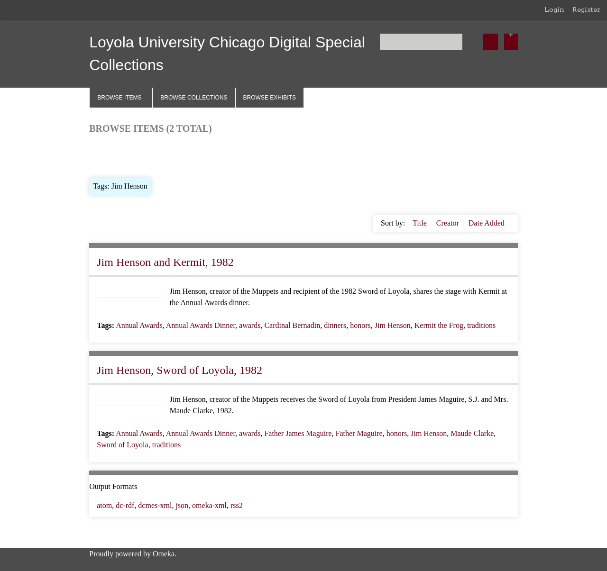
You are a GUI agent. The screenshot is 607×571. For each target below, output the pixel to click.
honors (360, 325)
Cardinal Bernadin (292, 325)
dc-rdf (125, 505)
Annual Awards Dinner (200, 325)
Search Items (204, 155)
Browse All (106, 155)
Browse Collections (193, 97)
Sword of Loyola (122, 445)
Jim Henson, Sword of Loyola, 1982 (179, 370)
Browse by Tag (154, 155)
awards (249, 325)
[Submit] (490, 42)
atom (104, 505)
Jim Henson (393, 325)
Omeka (164, 554)
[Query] (421, 42)
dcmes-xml (155, 505)
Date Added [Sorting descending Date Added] (487, 223)
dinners (335, 325)
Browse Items (119, 97)
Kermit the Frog (438, 325)
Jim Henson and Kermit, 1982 (165, 262)
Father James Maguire (297, 433)
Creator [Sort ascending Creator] (448, 223)
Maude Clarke (472, 433)
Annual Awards (139, 325)
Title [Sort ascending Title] (421, 223)
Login (554, 9)
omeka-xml (209, 505)
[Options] (511, 42)
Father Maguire (359, 433)
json (181, 505)
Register (586, 9)
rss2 (236, 505)
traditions (481, 325)
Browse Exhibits (269, 97)
